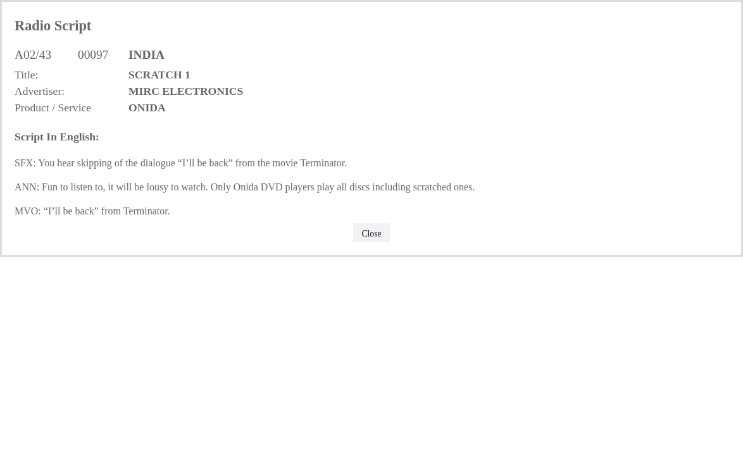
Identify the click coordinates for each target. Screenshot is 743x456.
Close (372, 233)
